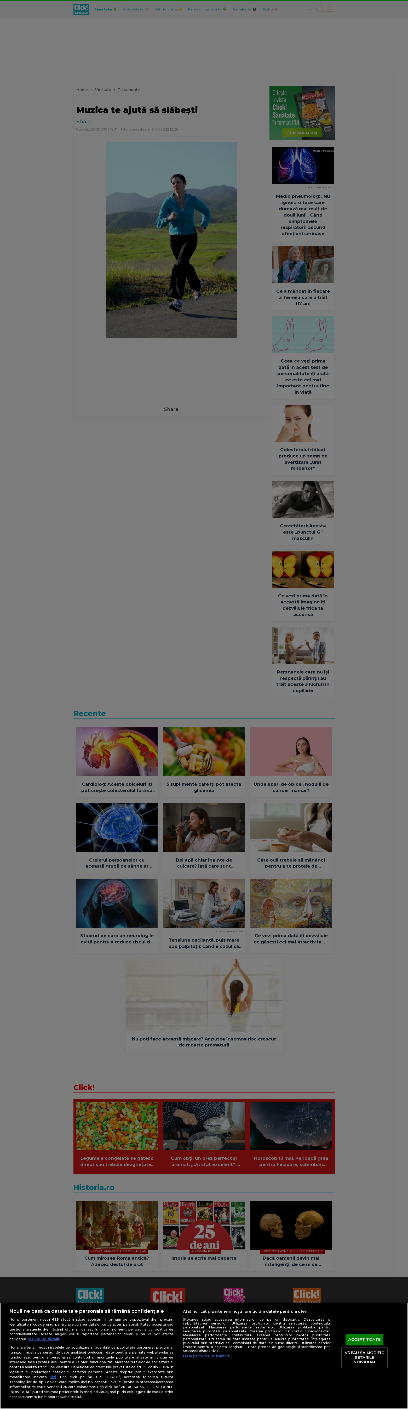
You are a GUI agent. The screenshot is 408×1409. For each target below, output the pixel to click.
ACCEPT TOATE (364, 1339)
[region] (204, 1356)
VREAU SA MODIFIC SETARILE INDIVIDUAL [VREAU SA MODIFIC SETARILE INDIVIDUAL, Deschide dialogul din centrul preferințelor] (364, 1357)
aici (53, 1377)
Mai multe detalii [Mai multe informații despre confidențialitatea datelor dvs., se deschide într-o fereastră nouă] (43, 1339)
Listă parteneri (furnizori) (207, 1356)
